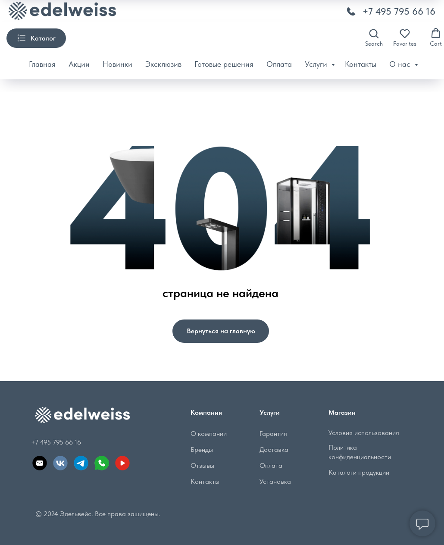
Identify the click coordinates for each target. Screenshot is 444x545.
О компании (209, 433)
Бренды (202, 449)
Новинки (117, 64)
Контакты (360, 64)
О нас (401, 64)
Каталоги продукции (358, 472)
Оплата (279, 64)
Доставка (274, 449)
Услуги (317, 64)
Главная (42, 64)
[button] (374, 37)
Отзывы (202, 465)
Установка (275, 481)
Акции (79, 64)
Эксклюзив (163, 64)
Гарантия (273, 433)
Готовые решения (223, 64)
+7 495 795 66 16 (399, 11)
